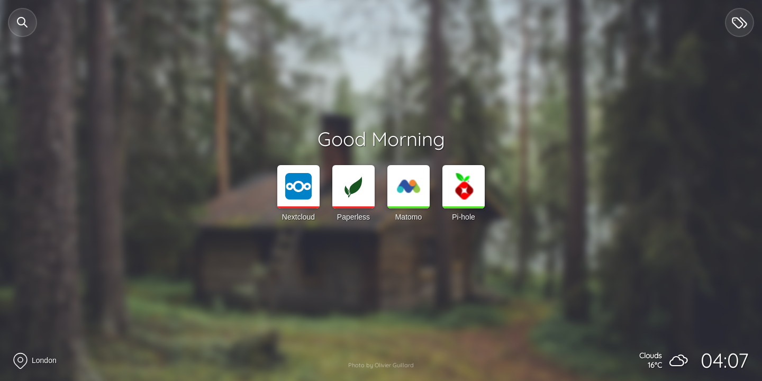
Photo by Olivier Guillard (381, 365)
